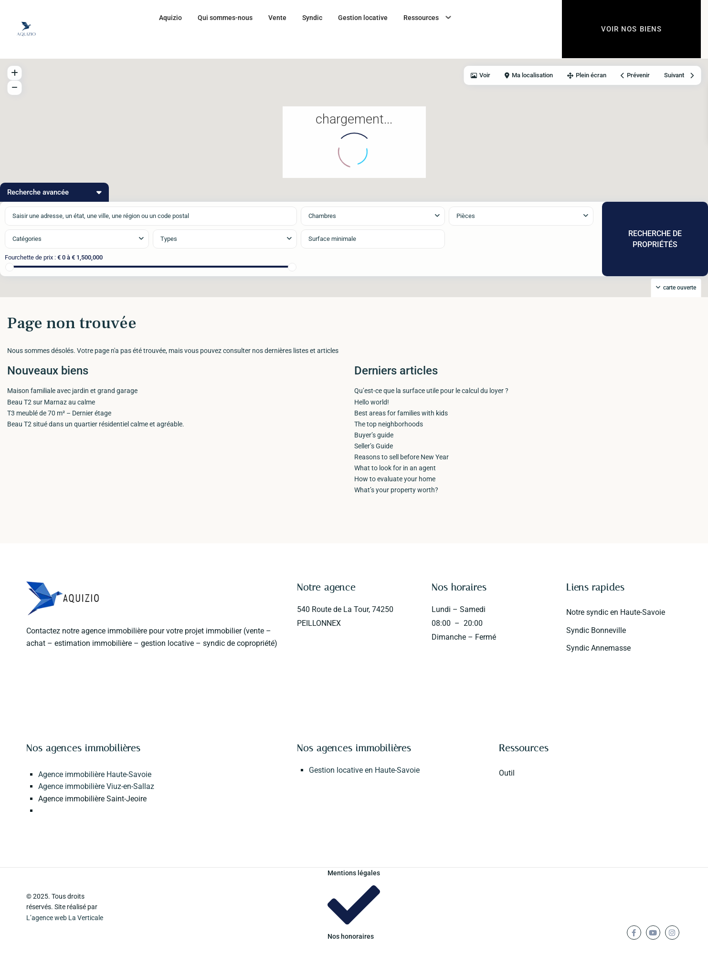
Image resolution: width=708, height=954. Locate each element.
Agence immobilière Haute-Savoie (94, 774)
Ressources (421, 17)
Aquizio (170, 17)
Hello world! (371, 402)
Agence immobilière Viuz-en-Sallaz (96, 786)
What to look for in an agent (395, 468)
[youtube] (653, 932)
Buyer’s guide (373, 435)
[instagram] (672, 932)
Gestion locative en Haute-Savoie (364, 770)
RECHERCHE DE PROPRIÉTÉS (655, 239)
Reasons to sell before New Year (401, 457)
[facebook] (634, 932)
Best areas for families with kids (401, 413)
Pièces (465, 215)
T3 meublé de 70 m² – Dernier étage (59, 413)
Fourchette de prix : (30, 257)
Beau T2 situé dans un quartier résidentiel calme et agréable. (95, 424)
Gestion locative (363, 17)
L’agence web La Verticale (64, 918)
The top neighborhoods (388, 424)
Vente (277, 17)
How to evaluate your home (394, 479)
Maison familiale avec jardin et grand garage (72, 390)
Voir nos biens (631, 29)
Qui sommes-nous (225, 17)
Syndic (312, 17)
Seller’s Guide (373, 446)
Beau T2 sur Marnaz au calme (51, 402)
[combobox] (77, 239)
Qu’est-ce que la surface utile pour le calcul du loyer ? (431, 390)
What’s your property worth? (396, 490)
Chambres (322, 215)
